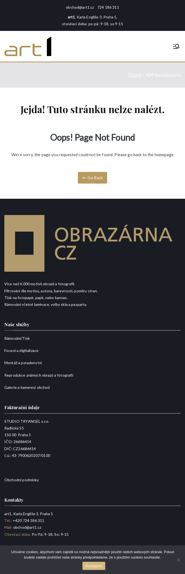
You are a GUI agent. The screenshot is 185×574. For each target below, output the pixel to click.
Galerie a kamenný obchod (27, 387)
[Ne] (178, 559)
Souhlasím (94, 566)
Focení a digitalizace (21, 350)
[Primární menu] (176, 46)
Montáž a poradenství (23, 362)
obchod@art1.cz (80, 7)
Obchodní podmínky (21, 479)
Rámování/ (13, 338)
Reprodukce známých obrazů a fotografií (38, 375)
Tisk (26, 338)
